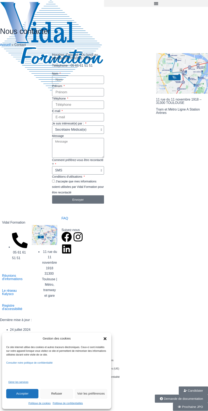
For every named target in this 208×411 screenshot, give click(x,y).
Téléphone (59, 98)
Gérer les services (18, 382)
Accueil (5, 45)
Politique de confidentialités (68, 403)
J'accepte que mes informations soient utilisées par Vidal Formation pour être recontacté (78, 187)
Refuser (56, 393)
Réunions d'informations (12, 277)
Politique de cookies (39, 403)
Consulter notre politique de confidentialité (29, 362)
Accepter (22, 393)
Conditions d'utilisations (67, 176)
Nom (55, 73)
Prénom (57, 86)
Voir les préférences (91, 393)
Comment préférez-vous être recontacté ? (77, 162)
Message (58, 136)
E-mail (56, 111)
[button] (105, 339)
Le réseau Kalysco (9, 292)
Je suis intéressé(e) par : (68, 123)
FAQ (64, 218)
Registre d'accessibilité (12, 307)
